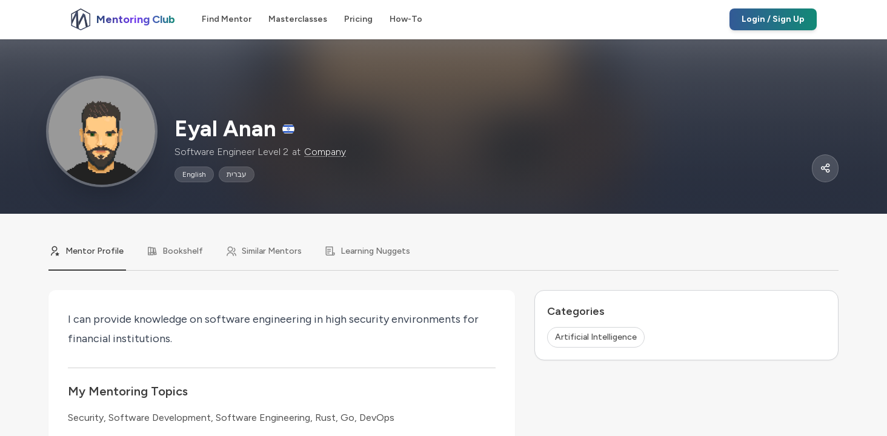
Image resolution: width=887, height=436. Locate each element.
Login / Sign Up (773, 19)
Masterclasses (297, 19)
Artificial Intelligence (596, 337)
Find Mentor (226, 19)
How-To (406, 19)
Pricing (358, 19)
